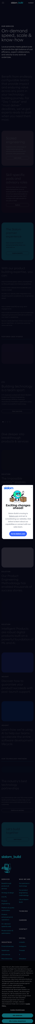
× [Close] (31, 487)
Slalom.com (13, 516)
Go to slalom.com (18, 534)
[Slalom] (8, 488)
